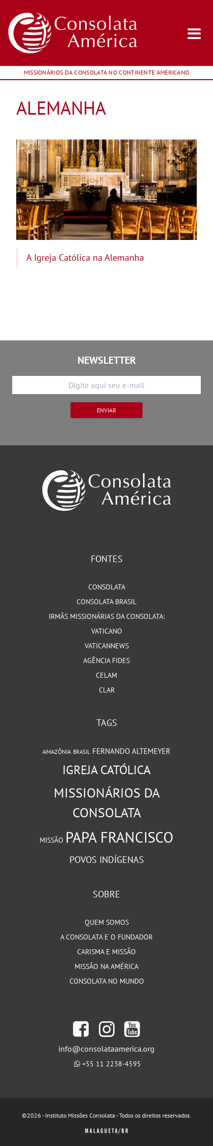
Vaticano (106, 631)
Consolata (106, 587)
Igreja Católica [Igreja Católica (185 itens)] (106, 770)
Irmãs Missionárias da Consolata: (107, 616)
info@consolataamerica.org (106, 1049)
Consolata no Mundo (106, 981)
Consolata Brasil (106, 601)
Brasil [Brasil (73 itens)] (81, 751)
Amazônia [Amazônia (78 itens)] (57, 751)
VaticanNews (107, 645)
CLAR (107, 689)
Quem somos (107, 922)
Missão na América (106, 966)
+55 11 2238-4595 (111, 1063)
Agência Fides (106, 660)
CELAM (106, 675)
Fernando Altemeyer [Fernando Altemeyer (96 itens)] (131, 751)
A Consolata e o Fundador (106, 937)
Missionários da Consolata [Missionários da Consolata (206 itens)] (107, 802)
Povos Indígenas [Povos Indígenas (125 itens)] (106, 859)
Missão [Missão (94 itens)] (51, 840)
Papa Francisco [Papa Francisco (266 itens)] (119, 837)
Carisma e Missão (106, 951)
